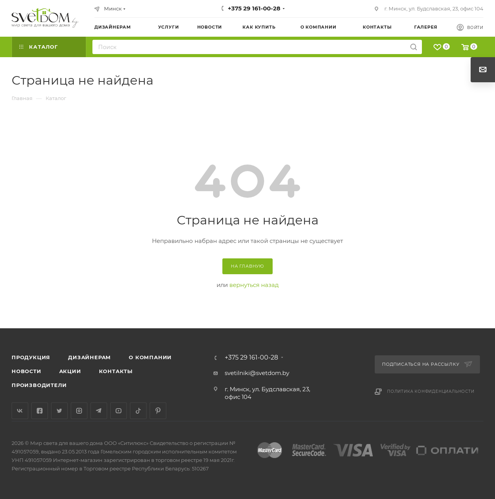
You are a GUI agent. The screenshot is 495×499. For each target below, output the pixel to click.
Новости (26, 371)
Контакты (116, 371)
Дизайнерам (89, 357)
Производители (39, 385)
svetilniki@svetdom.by (257, 373)
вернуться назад (254, 285)
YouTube (118, 410)
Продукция (31, 357)
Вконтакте (20, 410)
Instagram (79, 410)
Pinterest (158, 410)
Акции (70, 371)
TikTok (138, 410)
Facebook (39, 410)
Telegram (98, 410)
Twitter (59, 410)
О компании (150, 357)
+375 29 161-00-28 (254, 8)
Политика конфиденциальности (431, 391)
